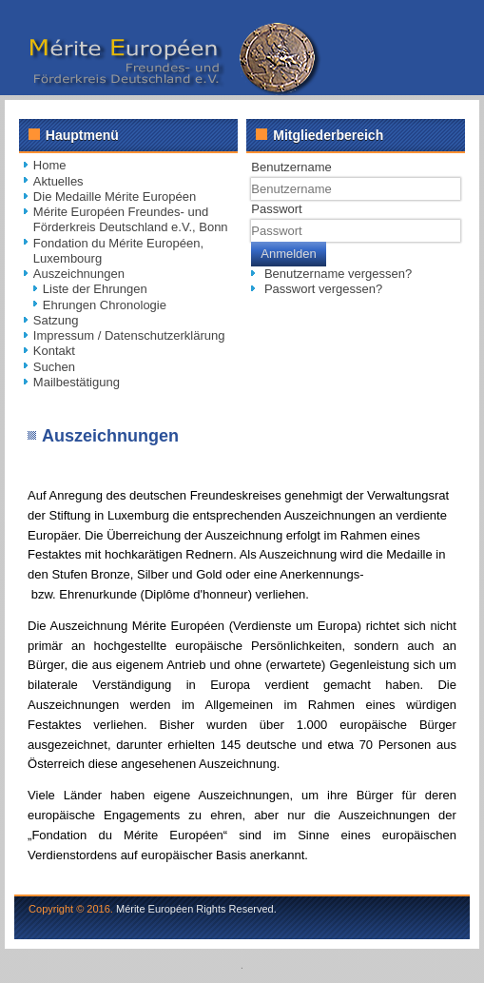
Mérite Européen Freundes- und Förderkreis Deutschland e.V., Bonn (130, 219)
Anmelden (289, 253)
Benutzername (291, 167)
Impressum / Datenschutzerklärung (129, 335)
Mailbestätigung (76, 382)
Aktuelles (58, 181)
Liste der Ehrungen (95, 289)
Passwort (276, 209)
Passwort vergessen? (323, 289)
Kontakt (54, 351)
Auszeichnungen (79, 273)
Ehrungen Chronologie (104, 305)
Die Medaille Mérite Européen (114, 196)
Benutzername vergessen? (338, 273)
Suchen (54, 367)
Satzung (56, 320)
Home (50, 165)
